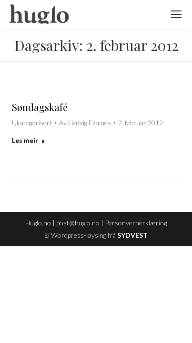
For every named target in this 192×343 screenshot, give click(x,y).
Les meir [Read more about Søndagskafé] (28, 140)
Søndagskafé (40, 107)
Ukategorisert (32, 123)
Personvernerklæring (136, 223)
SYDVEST (132, 235)
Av (85, 123)
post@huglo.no (78, 223)
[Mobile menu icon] (176, 14)
